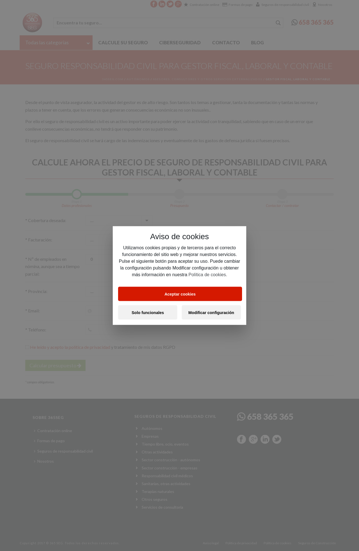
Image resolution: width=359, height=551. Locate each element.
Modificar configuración (211, 312)
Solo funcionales (148, 312)
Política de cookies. (207, 274)
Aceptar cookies (179, 294)
